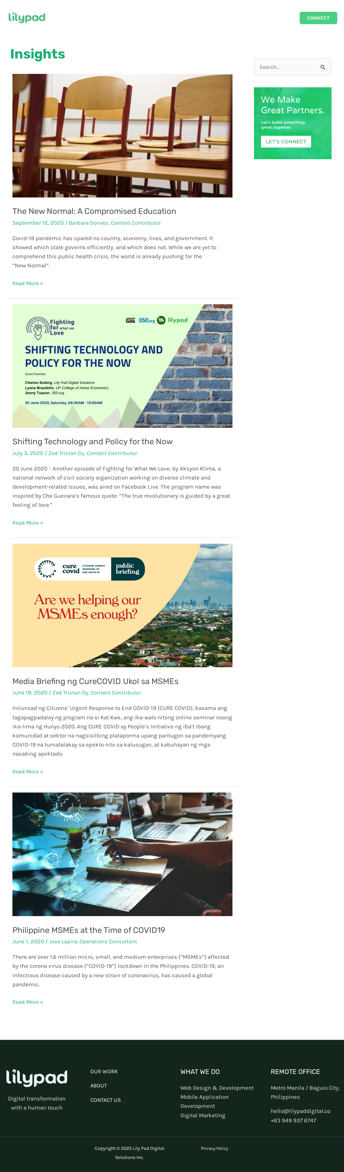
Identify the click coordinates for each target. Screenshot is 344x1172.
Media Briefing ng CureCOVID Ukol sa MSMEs (99, 681)
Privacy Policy (214, 1148)
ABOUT (99, 1085)
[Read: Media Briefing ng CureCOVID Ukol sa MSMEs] (122, 604)
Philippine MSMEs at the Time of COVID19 (92, 930)
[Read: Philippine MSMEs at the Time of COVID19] (122, 853)
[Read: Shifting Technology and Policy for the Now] (122, 365)
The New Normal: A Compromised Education (97, 211)
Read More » (28, 282)
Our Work (215, 17)
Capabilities (250, 17)
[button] (318, 18)
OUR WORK (104, 1071)
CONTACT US (106, 1099)
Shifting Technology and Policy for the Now (95, 441)
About (281, 17)
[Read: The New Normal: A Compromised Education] (122, 135)
